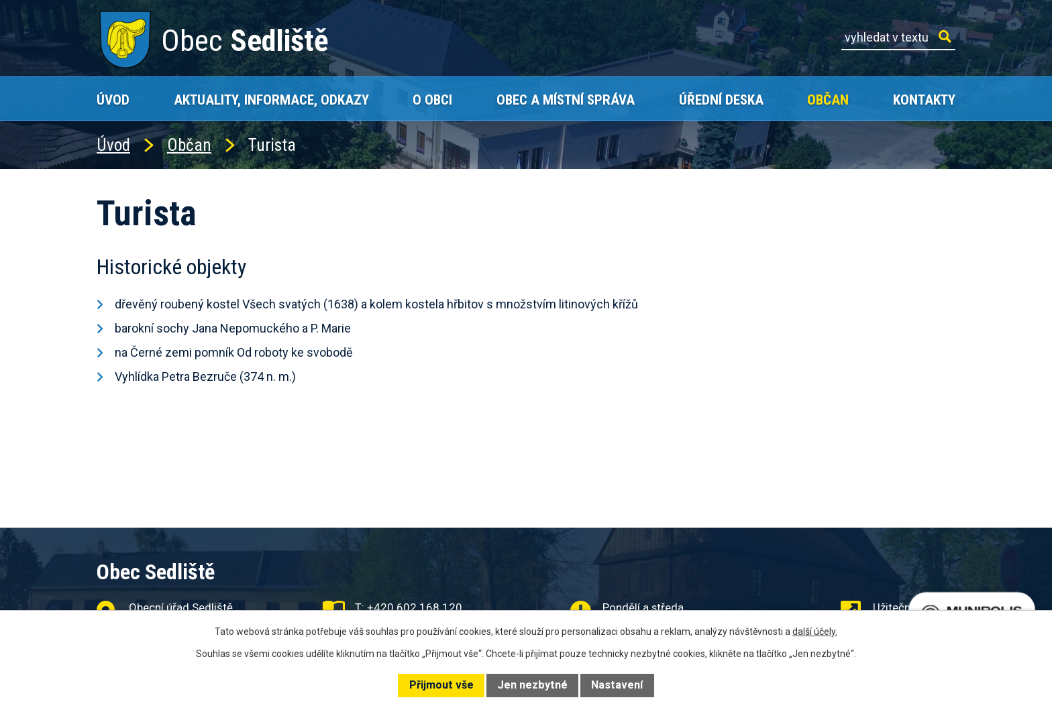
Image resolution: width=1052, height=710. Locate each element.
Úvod (113, 99)
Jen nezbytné (532, 684)
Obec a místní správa (565, 99)
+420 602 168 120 (414, 607)
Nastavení (617, 684)
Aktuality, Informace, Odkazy (271, 99)
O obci (432, 99)
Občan (828, 99)
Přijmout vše (441, 684)
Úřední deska (721, 99)
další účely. (814, 631)
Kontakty (924, 99)
